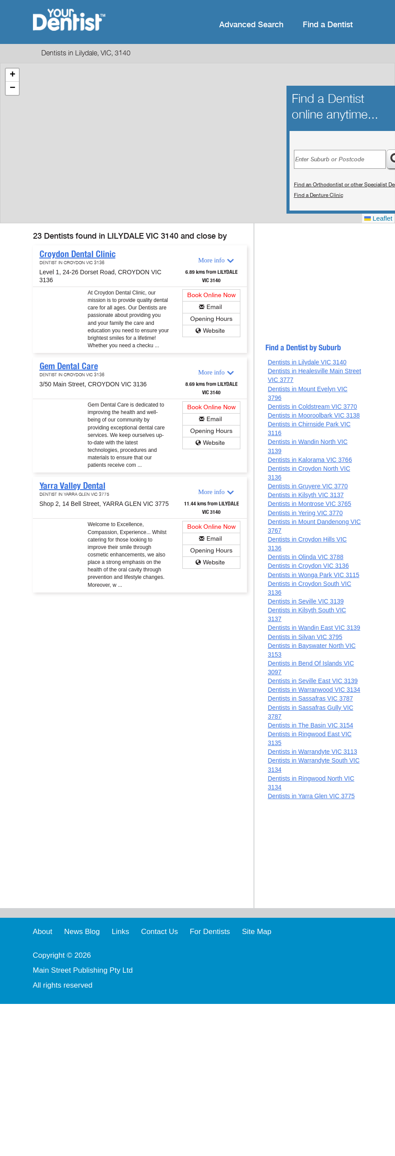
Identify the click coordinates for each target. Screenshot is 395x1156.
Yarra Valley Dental (72, 485)
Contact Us (159, 931)
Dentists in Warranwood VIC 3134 (314, 689)
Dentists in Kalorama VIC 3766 (310, 459)
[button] (12, 75)
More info (211, 260)
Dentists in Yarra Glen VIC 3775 (311, 796)
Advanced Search (251, 25)
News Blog (82, 931)
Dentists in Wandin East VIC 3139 (314, 627)
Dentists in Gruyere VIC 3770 (308, 486)
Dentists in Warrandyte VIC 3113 (312, 751)
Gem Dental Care (69, 366)
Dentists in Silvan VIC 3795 (305, 636)
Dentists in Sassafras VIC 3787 (310, 698)
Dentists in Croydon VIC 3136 (308, 565)
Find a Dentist (328, 25)
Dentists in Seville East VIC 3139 (313, 680)
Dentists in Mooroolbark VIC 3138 (313, 415)
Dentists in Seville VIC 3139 (306, 601)
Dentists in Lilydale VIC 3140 (307, 362)
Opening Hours (211, 319)
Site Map (257, 931)
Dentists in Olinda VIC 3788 (305, 556)
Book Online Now (211, 295)
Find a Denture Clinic (318, 195)
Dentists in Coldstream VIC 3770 (312, 406)
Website (214, 330)
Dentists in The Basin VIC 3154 (310, 725)
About (42, 931)
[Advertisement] (314, 287)
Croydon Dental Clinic (78, 254)
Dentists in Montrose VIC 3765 (309, 503)
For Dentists (210, 931)
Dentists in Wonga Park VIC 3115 (313, 574)
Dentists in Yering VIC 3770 (305, 512)
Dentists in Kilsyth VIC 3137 (306, 494)
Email (214, 307)
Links (120, 931)
